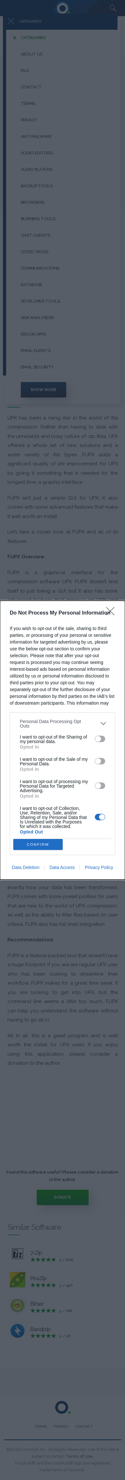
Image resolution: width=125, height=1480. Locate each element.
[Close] (112, 613)
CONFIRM (38, 844)
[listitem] (62, 723)
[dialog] (62, 740)
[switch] (100, 739)
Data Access (62, 867)
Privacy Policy (99, 867)
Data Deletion (26, 867)
